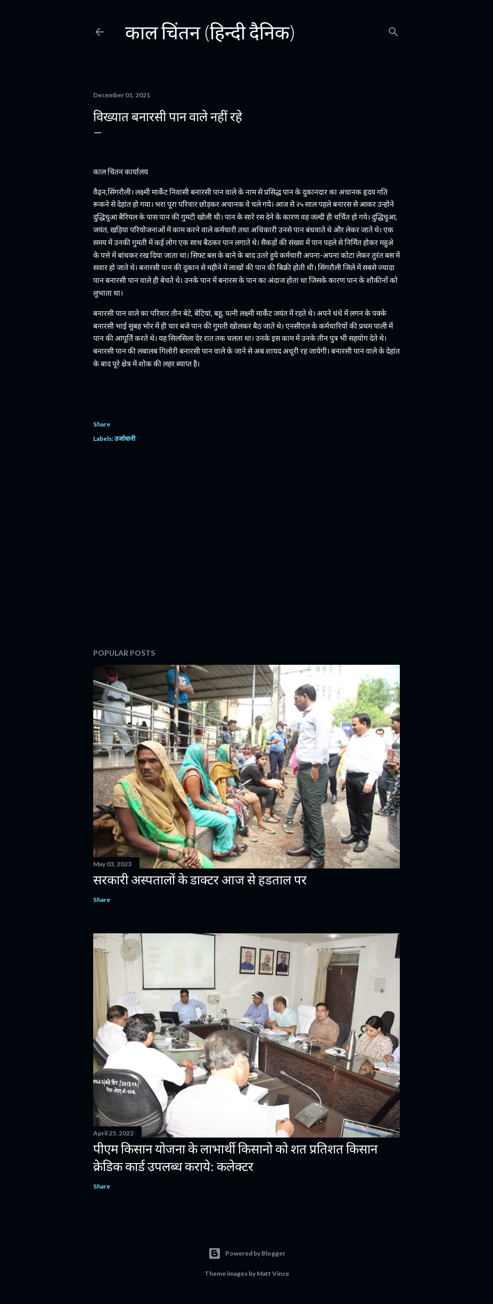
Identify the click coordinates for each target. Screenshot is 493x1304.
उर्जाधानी (124, 438)
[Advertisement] (246, 547)
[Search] (393, 29)
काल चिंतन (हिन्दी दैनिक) (210, 32)
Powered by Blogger (246, 1253)
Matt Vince (273, 1273)
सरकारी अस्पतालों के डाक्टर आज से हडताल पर (200, 879)
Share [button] (101, 424)
